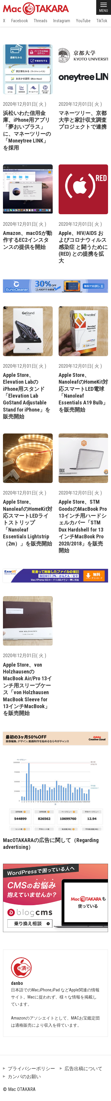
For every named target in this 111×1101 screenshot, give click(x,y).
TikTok (101, 20)
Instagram (61, 20)
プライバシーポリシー (31, 1068)
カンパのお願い (24, 1076)
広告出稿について (83, 1068)
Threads (40, 20)
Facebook (19, 20)
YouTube (83, 20)
